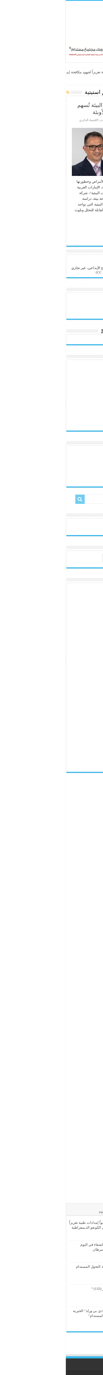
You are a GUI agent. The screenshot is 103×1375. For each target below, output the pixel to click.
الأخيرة (93, 1211)
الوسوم (38, 1211)
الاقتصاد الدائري (23, 120)
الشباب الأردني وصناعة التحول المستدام (40, 1267)
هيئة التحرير (87, 120)
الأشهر (75, 1211)
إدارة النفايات (42, 120)
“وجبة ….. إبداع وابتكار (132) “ (47, 1289)
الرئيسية (94, 81)
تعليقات (57, 1211)
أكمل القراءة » (84, 225)
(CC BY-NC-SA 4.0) (45, 272)
